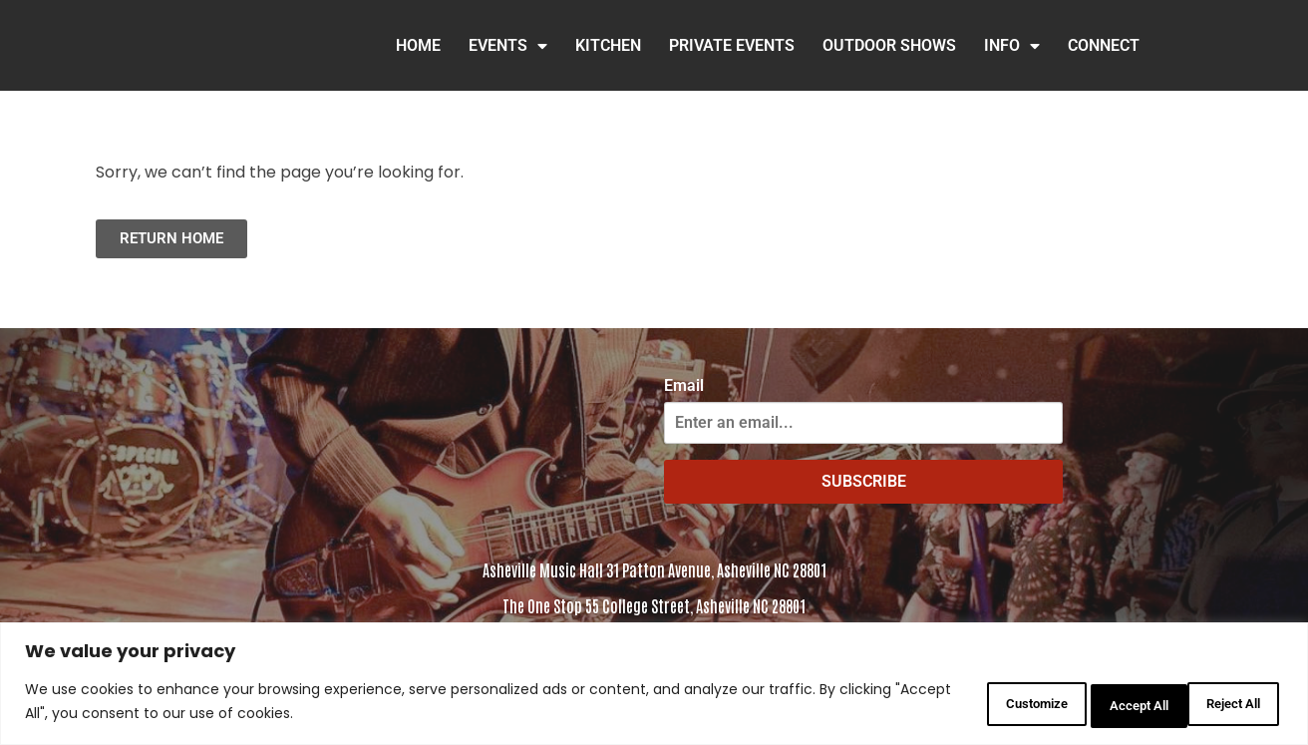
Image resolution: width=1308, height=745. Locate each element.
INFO (1012, 46)
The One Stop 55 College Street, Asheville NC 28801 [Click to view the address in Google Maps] (654, 605)
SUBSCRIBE (863, 481)
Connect (1104, 45)
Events (508, 46)
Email (684, 386)
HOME (418, 45)
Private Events (732, 45)
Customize (964, 704)
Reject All (1094, 704)
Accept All (1222, 704)
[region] (654, 685)
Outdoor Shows (889, 45)
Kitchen (608, 45)
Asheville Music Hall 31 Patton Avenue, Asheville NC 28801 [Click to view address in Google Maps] (654, 569)
